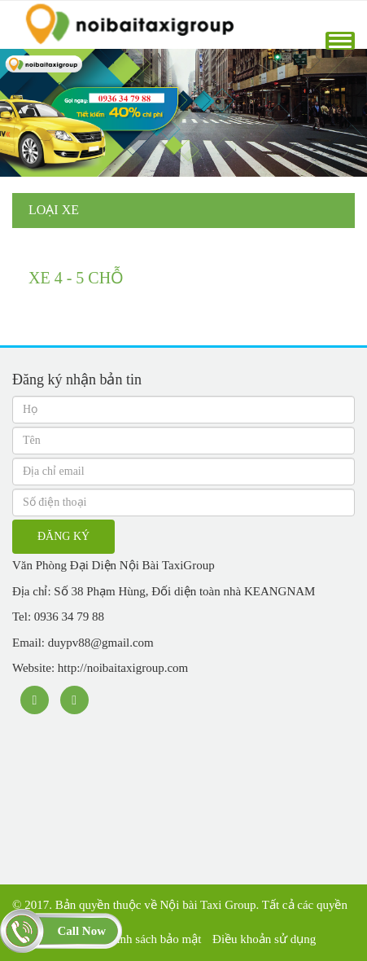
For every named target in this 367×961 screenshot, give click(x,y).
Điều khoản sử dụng (264, 939)
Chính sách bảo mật (152, 939)
